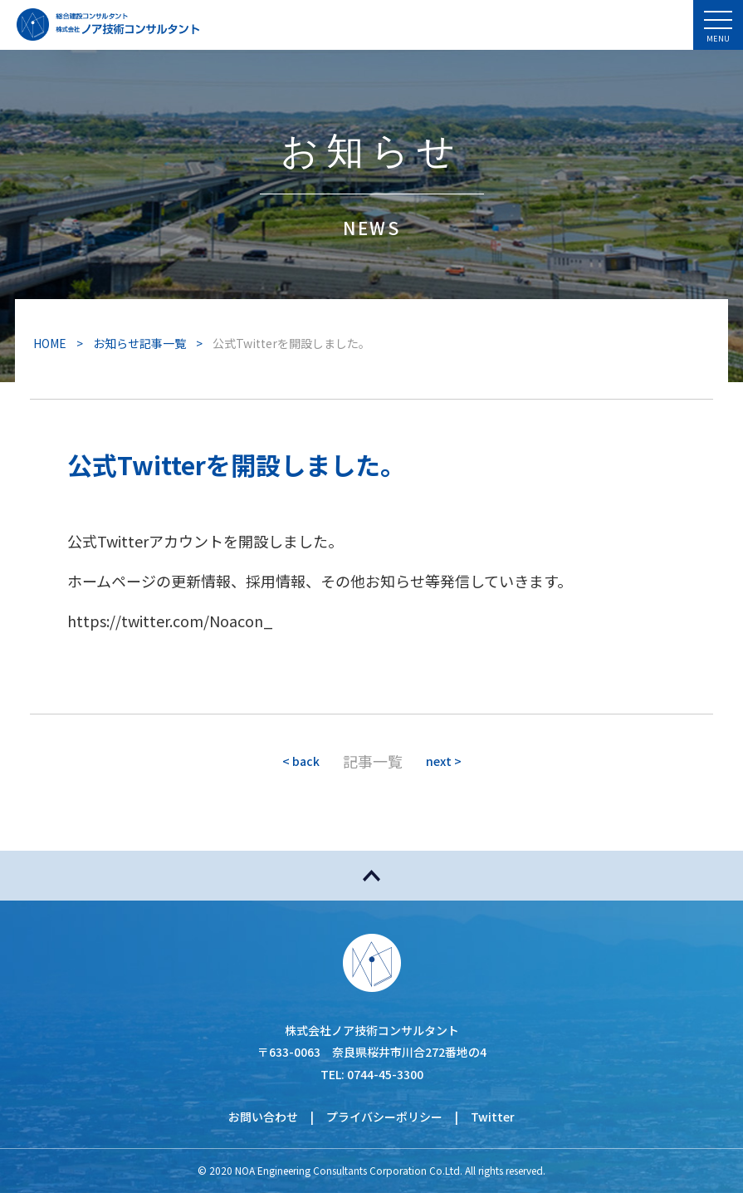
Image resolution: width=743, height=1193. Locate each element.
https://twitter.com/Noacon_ (170, 620)
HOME (49, 343)
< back (301, 761)
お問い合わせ (263, 1116)
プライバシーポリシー (384, 1116)
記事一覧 (373, 761)
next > (444, 761)
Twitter (493, 1116)
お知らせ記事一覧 (139, 343)
